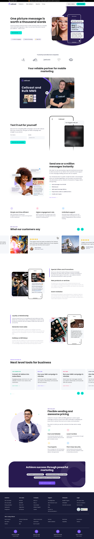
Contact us (50, 509)
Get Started (81, 4)
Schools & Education (23, 519)
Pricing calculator (8, 505)
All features (21, 509)
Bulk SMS (21, 500)
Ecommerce (79, 519)
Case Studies (36, 505)
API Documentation (52, 511)
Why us (35, 502)
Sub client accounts (66, 505)
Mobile (29, 135)
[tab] (66, 272)
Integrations (7, 509)
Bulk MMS (21, 502)
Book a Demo (71, 4)
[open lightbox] (47, 93)
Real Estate (64, 519)
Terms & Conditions (81, 502)
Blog (49, 507)
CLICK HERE (63, 1)
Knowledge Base (51, 500)
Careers (35, 509)
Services (49, 519)
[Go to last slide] (78, 229)
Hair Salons (7, 521)
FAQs (49, 505)
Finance (78, 521)
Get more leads (8, 500)
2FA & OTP (21, 505)
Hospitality (64, 521)
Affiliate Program (37, 507)
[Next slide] (82, 229)
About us (35, 500)
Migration (38, 4)
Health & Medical (51, 521)
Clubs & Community (38, 519)
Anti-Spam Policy (80, 500)
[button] (21, 4)
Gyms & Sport (7, 519)
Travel (20, 521)
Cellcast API (7, 507)
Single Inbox (21, 507)
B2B (20, 523)
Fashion (6, 523)
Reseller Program (65, 500)
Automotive (36, 521)
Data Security (79, 505)
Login (84, 1)
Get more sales (8, 502)
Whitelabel (64, 502)
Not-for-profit (36, 523)
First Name (12, 135)
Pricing (43, 4)
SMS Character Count (52, 502)
